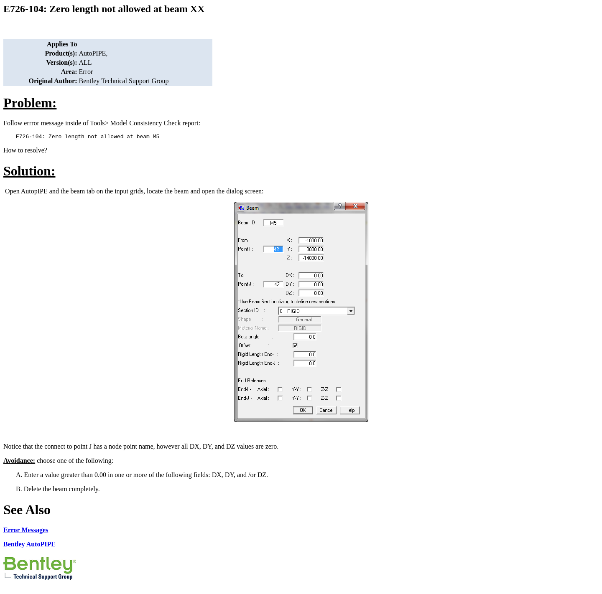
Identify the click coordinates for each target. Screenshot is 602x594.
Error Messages (25, 531)
